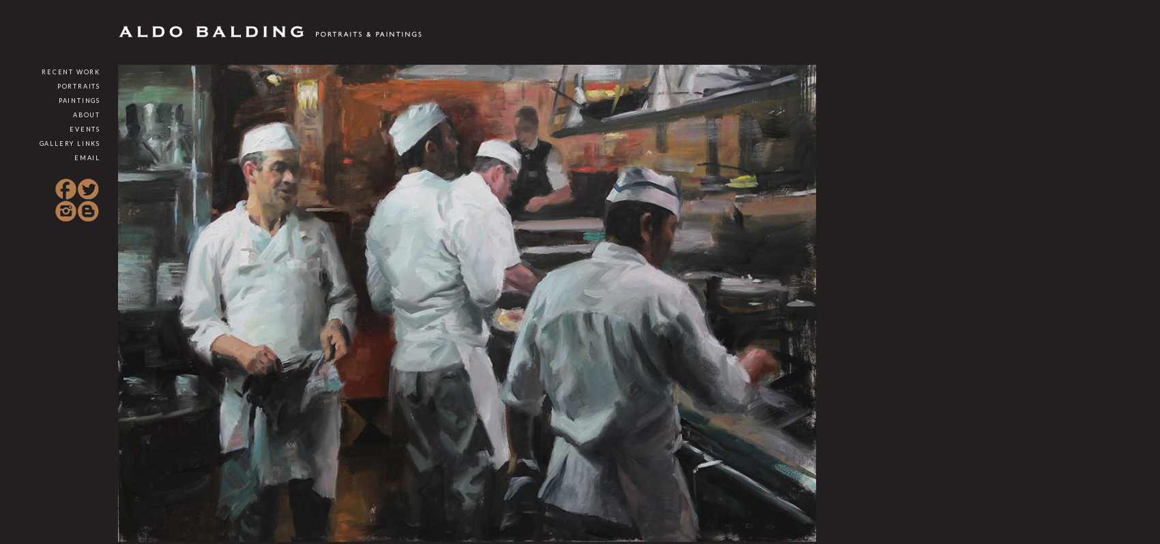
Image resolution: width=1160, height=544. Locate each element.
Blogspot (88, 211)
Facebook (66, 189)
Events (85, 129)
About (86, 115)
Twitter (88, 189)
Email (87, 158)
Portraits (78, 86)
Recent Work (71, 72)
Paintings (79, 100)
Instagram (66, 211)
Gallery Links (70, 143)
